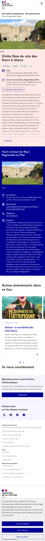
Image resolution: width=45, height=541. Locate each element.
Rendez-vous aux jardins (11, 435)
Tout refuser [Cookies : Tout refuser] (22, 530)
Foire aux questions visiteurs (12, 469)
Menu (41, 3)
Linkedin (10, 415)
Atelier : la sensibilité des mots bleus (19, 329)
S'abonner (22, 394)
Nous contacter (8, 466)
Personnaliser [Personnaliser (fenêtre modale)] (22, 536)
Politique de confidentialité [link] (10, 539)
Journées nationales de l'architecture (15, 446)
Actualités (6, 452)
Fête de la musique (9, 439)
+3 (31, 66)
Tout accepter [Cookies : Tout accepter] (22, 523)
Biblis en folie (7, 442)
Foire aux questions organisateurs (14, 473)
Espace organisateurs (10, 456)
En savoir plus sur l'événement (12, 477)
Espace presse (7, 460)
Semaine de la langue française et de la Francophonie (20, 427)
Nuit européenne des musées (12, 431)
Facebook (17, 415)
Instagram (24, 415)
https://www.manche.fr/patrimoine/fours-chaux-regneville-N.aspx (22, 207)
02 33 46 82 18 (11, 216)
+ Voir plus (7, 141)
